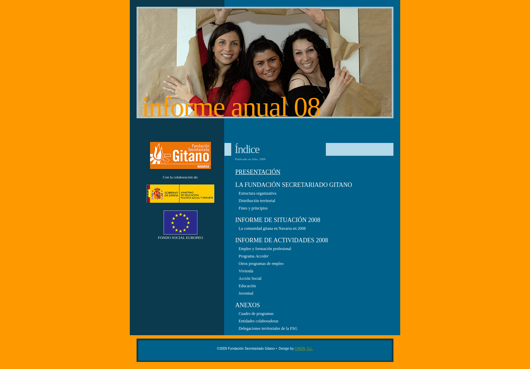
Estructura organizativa (257, 193)
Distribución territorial (257, 200)
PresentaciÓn (258, 172)
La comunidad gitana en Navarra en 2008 (272, 228)
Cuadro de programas (256, 313)
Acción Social (250, 278)
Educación (247, 286)
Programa (254, 256)
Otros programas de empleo (261, 263)
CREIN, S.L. (304, 348)
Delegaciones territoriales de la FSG (268, 328)
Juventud (246, 293)
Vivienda (246, 271)
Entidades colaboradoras (259, 321)
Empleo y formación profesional (265, 248)
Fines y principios (253, 208)
